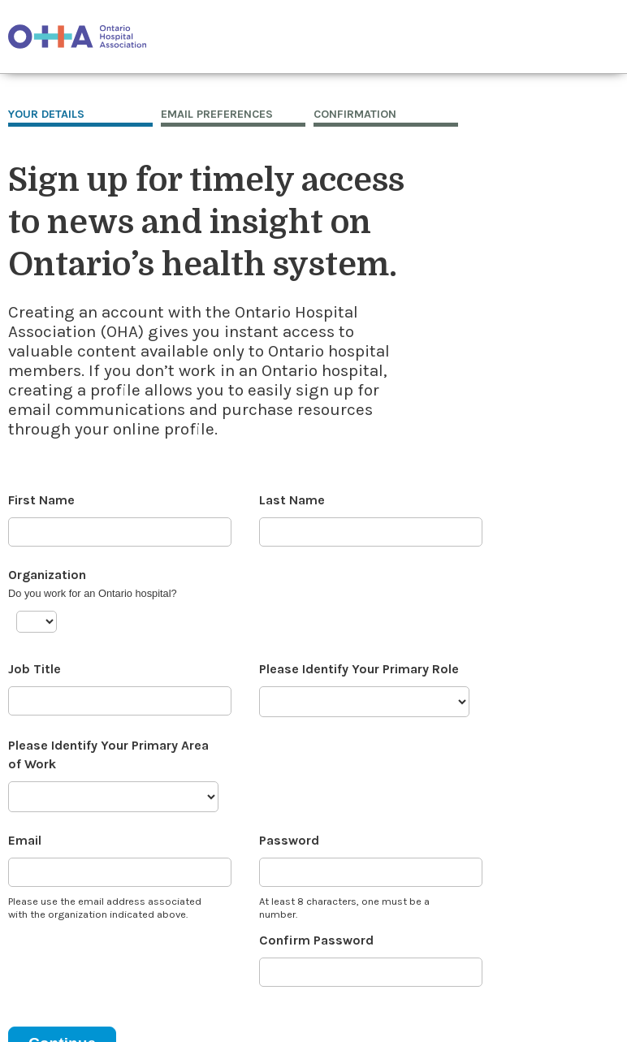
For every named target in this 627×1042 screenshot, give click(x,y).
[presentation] (131, 963)
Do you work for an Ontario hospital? (92, 593)
